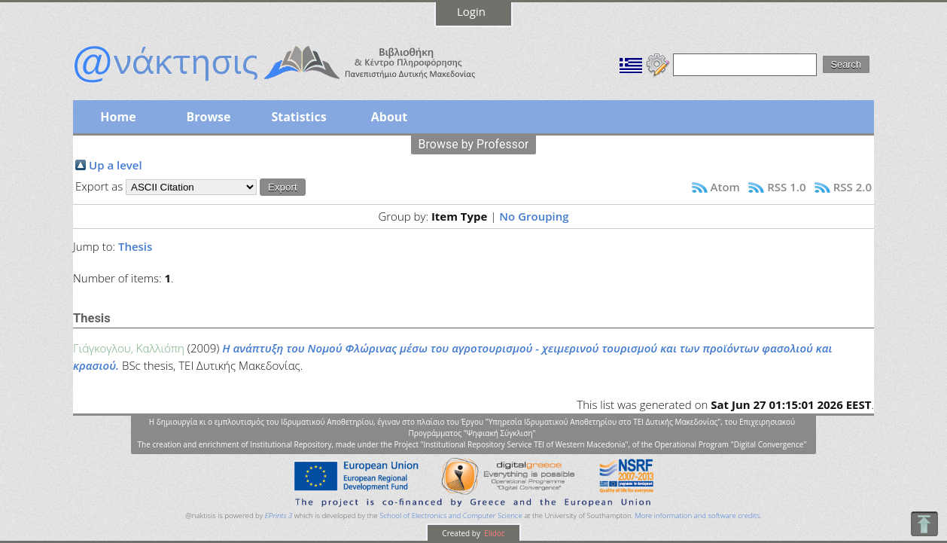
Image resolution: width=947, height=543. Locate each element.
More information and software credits (697, 515)
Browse (208, 116)
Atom (725, 186)
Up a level (115, 164)
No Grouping (533, 216)
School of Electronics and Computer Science (450, 515)
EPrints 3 (279, 515)
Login (471, 11)
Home (118, 116)
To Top (924, 524)
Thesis (135, 246)
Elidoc (494, 533)
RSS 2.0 (852, 186)
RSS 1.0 (786, 186)
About (389, 116)
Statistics (298, 116)
